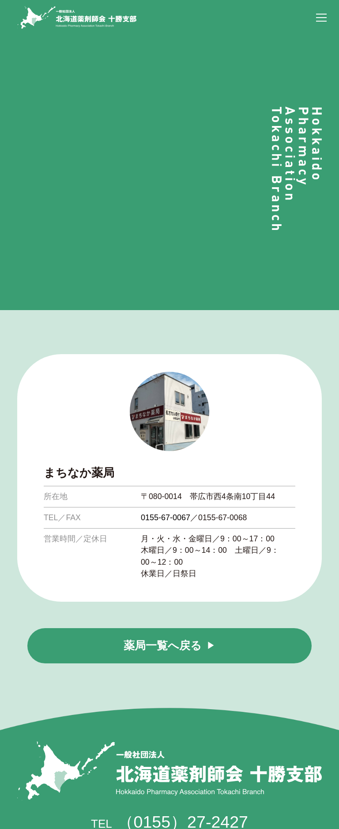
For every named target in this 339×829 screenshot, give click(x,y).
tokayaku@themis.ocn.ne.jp (188, 773)
